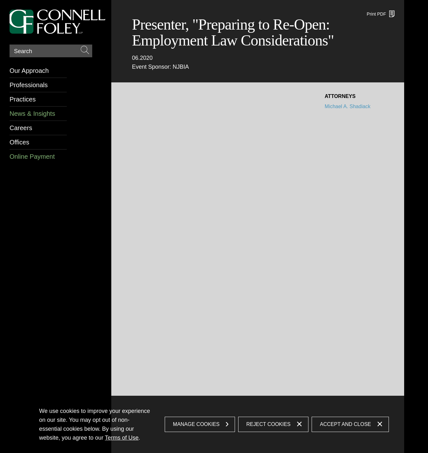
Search (23, 51)
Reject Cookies (268, 424)
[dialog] (214, 424)
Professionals (29, 84)
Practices (23, 99)
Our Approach (29, 70)
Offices (19, 142)
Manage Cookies (196, 424)
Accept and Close (345, 424)
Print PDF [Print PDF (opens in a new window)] (376, 14)
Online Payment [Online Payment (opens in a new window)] (32, 156)
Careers (21, 127)
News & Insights (32, 113)
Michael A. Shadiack (347, 106)
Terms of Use (122, 438)
